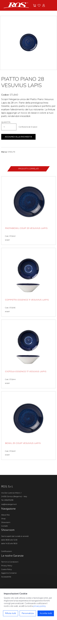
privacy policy (39, 606)
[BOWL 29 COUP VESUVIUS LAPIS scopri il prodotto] (28, 425)
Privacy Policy (6, 566)
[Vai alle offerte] (34, 5)
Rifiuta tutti (10, 613)
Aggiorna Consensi (9, 573)
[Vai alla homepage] (16, 5)
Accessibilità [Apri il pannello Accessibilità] (6, 577)
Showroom (5, 522)
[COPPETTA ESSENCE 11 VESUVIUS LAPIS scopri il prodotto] (28, 282)
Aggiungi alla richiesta (18, 137)
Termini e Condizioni (9, 562)
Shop (3, 519)
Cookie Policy (6, 569)
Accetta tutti (46, 613)
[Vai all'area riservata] (43, 5)
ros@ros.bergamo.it (9, 504)
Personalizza (28, 613)
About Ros (5, 515)
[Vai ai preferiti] (39, 5)
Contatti (4, 526)
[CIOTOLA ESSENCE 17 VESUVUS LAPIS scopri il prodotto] (28, 354)
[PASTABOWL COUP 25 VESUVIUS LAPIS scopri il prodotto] (28, 210)
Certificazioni (6, 551)
